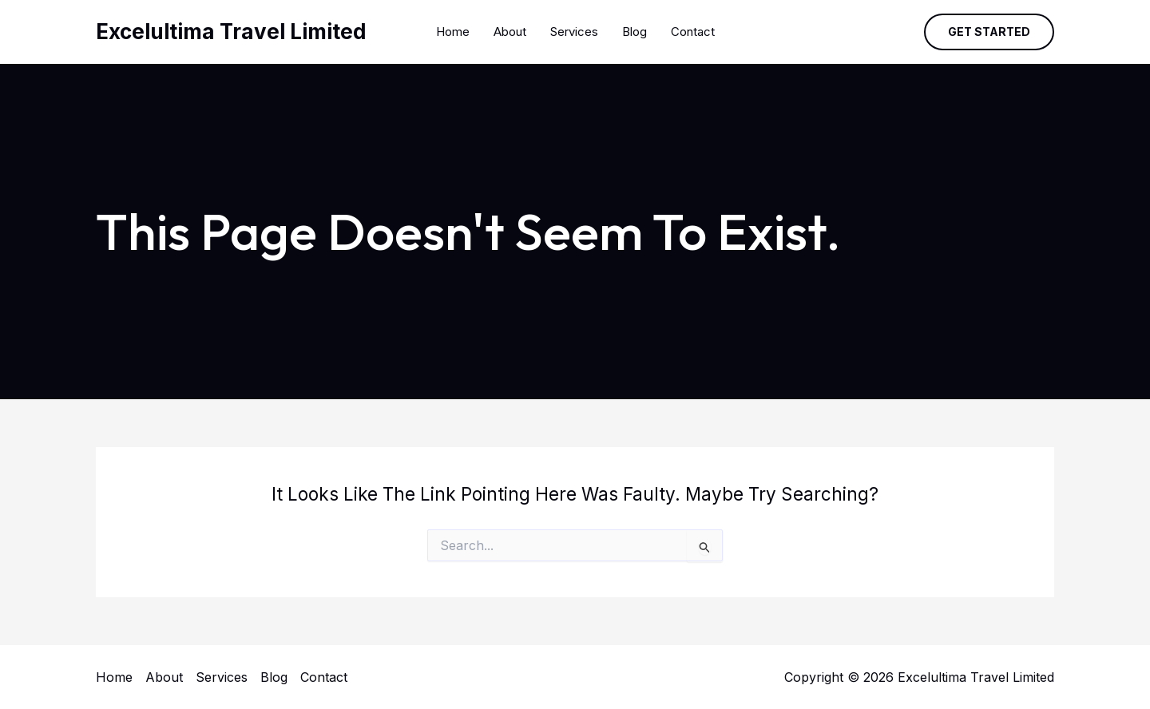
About (510, 31)
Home (453, 31)
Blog (634, 31)
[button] (989, 32)
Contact (693, 31)
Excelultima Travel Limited (231, 31)
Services (574, 31)
